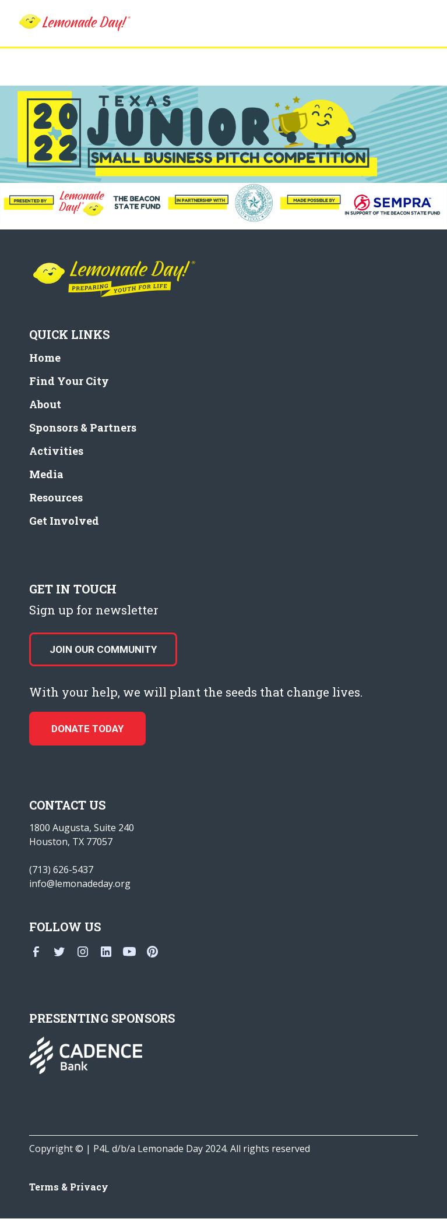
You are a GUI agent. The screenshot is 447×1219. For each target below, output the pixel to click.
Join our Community (103, 649)
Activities (56, 451)
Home (45, 358)
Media (46, 474)
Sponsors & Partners (82, 427)
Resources (56, 497)
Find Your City (69, 381)
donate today (87, 728)
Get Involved (64, 521)
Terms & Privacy (68, 1187)
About (45, 404)
